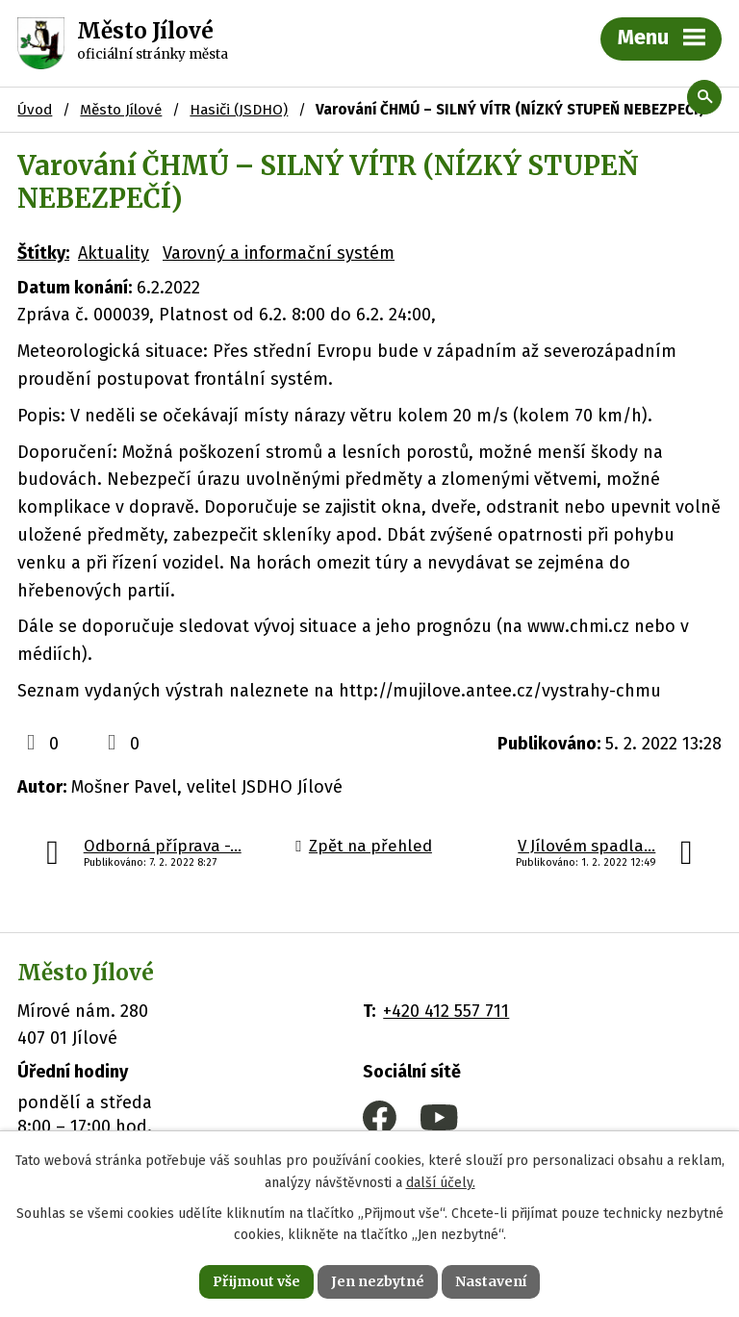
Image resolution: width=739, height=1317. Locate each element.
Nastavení (490, 1281)
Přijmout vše (256, 1281)
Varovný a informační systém (279, 253)
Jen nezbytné (377, 1281)
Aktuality (113, 253)
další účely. (440, 1183)
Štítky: (43, 253)
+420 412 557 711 (446, 1011)
